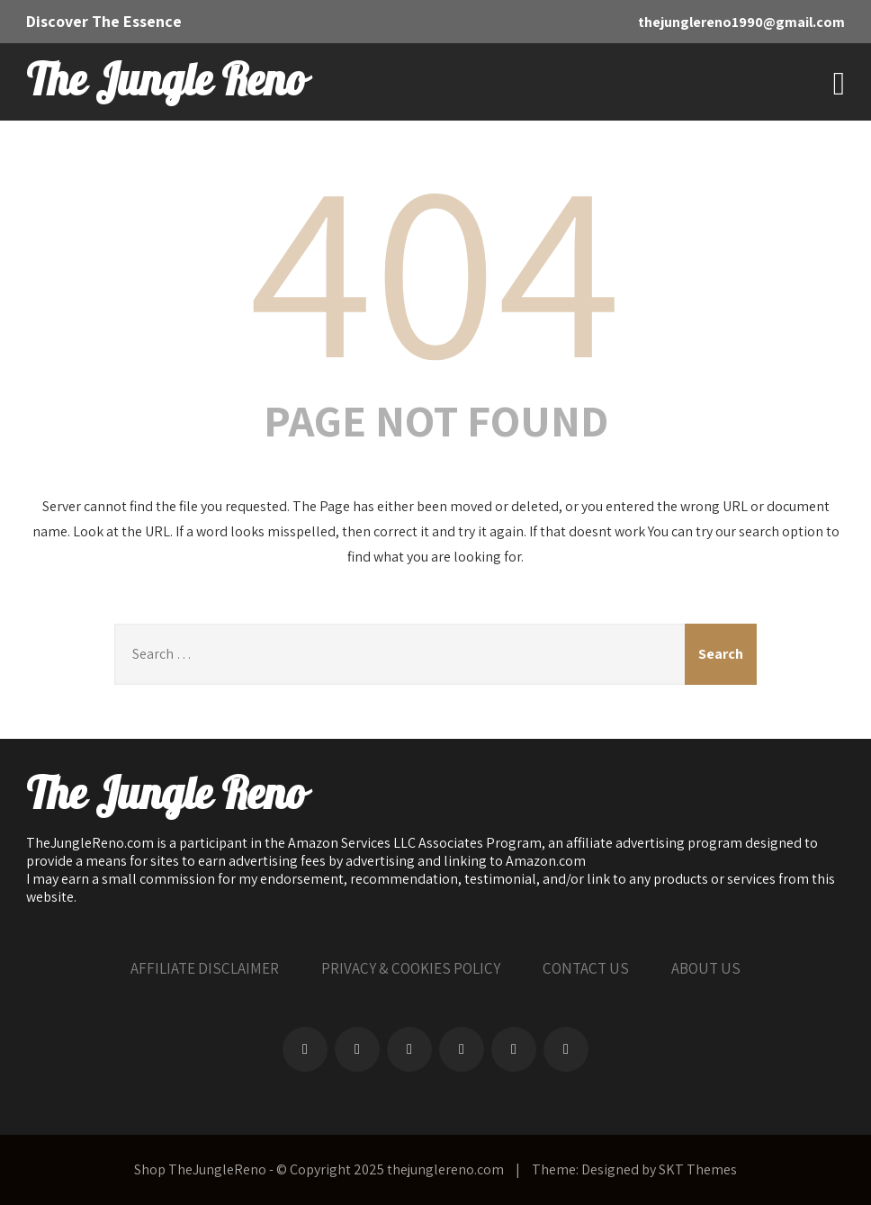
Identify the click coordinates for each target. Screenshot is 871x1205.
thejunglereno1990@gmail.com (741, 22)
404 (435, 264)
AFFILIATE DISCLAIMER (204, 968)
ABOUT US (706, 968)
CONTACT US (586, 968)
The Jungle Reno (165, 82)
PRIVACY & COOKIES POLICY (410, 968)
